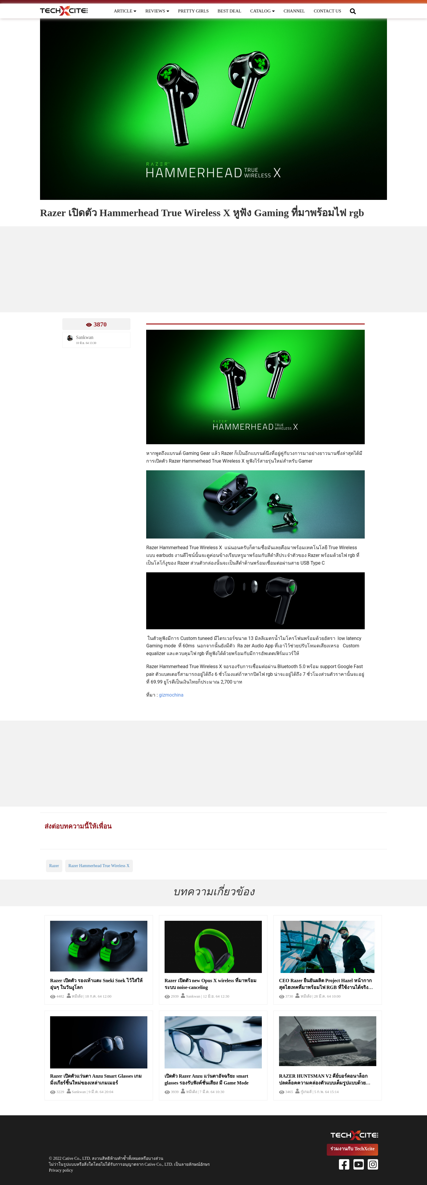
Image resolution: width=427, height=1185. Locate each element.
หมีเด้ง (74, 996)
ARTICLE (125, 11)
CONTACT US (327, 11)
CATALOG (262, 11)
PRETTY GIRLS (193, 11)
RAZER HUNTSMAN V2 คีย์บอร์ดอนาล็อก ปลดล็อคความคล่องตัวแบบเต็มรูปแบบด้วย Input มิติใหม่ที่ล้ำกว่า (323, 1082)
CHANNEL (294, 11)
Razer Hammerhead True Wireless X (99, 866)
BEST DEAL (229, 11)
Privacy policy (61, 1170)
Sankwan (190, 996)
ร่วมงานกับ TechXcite (352, 1148)
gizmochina (171, 695)
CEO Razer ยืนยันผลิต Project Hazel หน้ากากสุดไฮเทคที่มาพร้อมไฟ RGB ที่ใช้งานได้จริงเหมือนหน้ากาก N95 (325, 987)
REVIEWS (157, 11)
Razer (54, 866)
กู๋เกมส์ (303, 1092)
